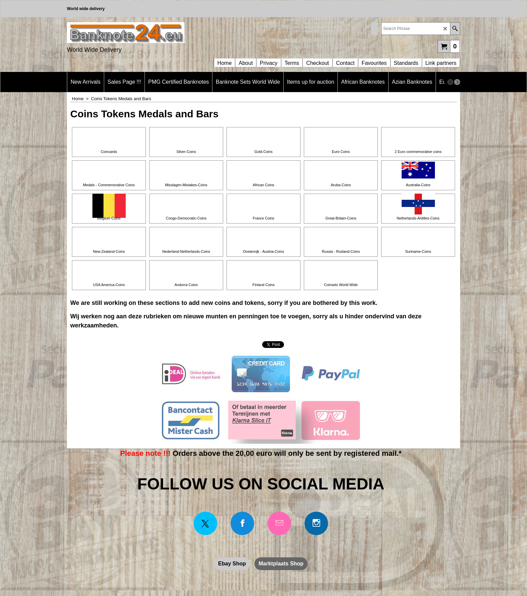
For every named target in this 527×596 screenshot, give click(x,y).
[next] (457, 82)
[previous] (450, 82)
